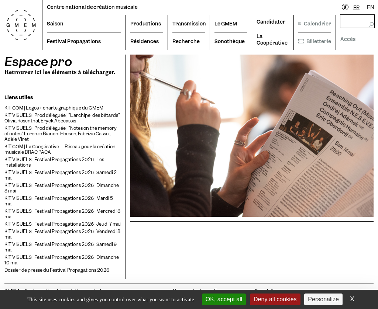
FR (356, 7)
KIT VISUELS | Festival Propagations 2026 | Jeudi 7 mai (62, 224)
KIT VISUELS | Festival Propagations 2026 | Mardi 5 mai (58, 200)
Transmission (188, 23)
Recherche (186, 41)
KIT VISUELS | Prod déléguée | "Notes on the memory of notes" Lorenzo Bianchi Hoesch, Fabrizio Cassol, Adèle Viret (60, 133)
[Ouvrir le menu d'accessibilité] (345, 7)
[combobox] (356, 7)
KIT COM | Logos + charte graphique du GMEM (53, 108)
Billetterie (314, 41)
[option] (370, 7)
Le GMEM (225, 23)
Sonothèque (229, 41)
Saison (55, 23)
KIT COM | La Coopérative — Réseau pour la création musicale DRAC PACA (60, 149)
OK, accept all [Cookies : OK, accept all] (224, 299)
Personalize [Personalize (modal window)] (323, 299)
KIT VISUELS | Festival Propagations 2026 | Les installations (54, 162)
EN (370, 7)
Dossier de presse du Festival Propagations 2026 (56, 270)
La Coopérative (272, 39)
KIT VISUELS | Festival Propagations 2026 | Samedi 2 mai (60, 175)
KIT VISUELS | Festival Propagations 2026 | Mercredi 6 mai (62, 213)
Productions (145, 23)
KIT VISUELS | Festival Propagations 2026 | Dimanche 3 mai (61, 188)
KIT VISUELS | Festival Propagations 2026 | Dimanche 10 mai (61, 259)
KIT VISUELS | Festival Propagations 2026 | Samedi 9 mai (60, 247)
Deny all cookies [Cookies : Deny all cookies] (275, 299)
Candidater (271, 21)
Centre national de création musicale (92, 7)
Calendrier (314, 23)
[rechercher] (357, 21)
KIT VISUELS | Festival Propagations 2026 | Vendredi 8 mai (62, 234)
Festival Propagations (74, 41)
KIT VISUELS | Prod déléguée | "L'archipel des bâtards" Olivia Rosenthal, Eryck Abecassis (62, 118)
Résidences (144, 41)
